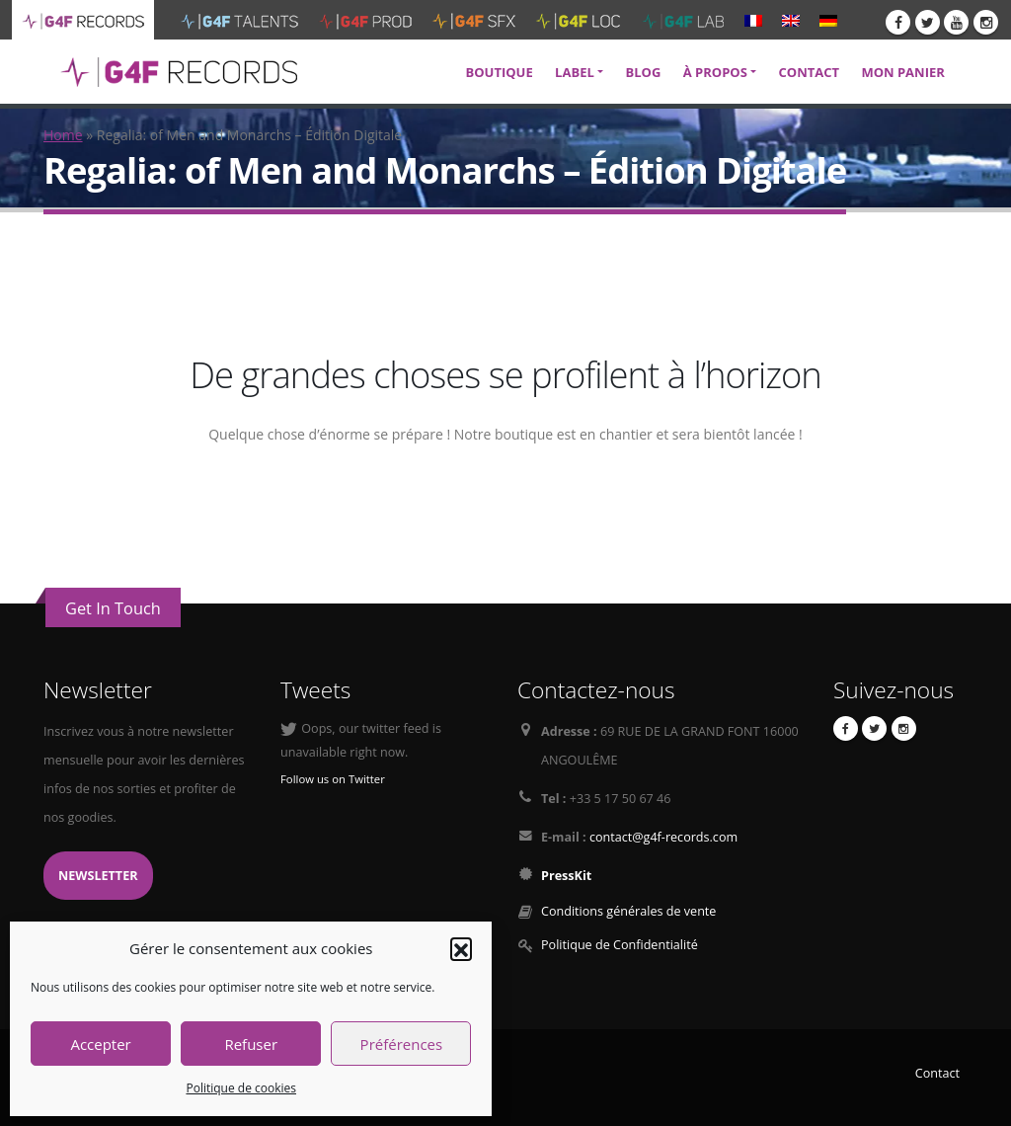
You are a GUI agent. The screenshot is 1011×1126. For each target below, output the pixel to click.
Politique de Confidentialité (619, 944)
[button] (461, 948)
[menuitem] (753, 20)
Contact (937, 1073)
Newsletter (98, 875)
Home (63, 134)
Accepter (100, 1044)
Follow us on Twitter (332, 778)
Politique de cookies (241, 1088)
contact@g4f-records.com (663, 837)
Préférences (401, 1044)
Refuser (250, 1044)
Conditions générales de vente (628, 911)
